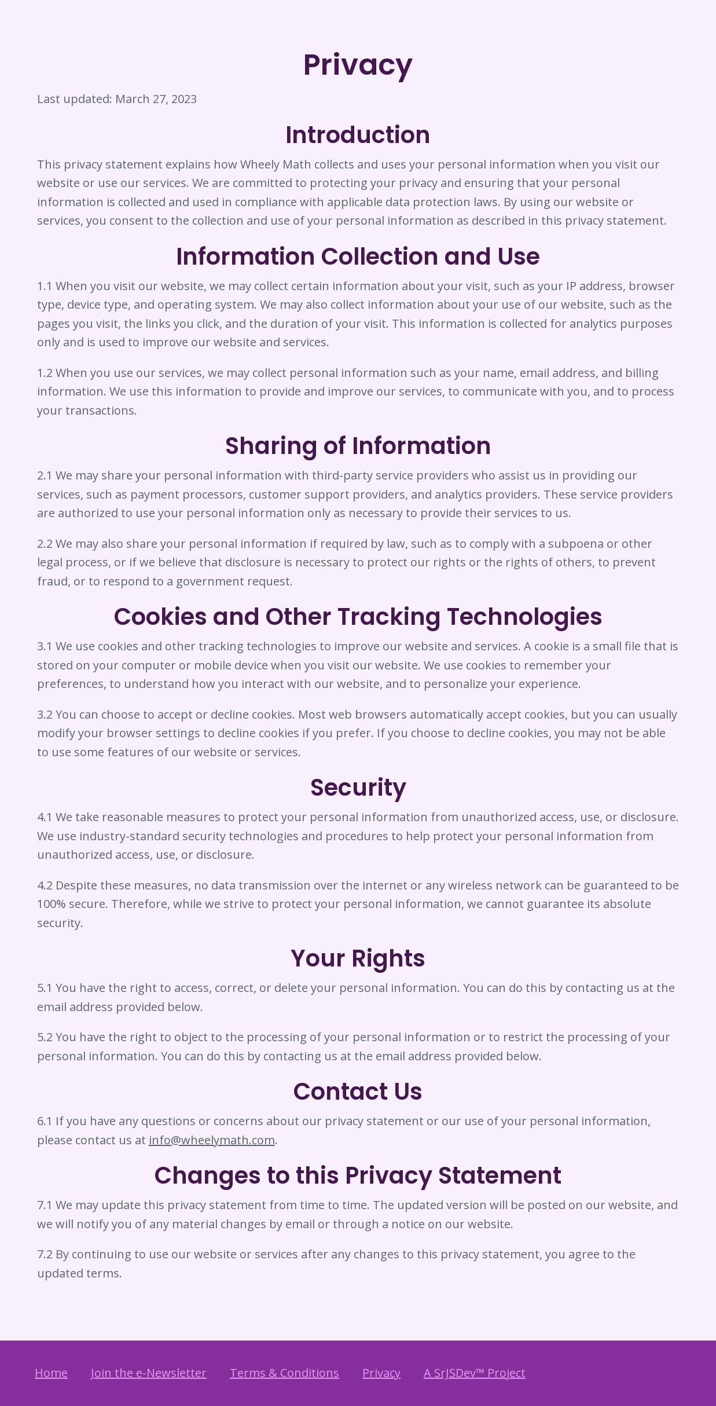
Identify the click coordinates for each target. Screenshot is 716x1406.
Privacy (381, 1373)
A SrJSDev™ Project (475, 1373)
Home (51, 1373)
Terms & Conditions (284, 1373)
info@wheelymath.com (212, 1140)
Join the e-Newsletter (149, 1373)
